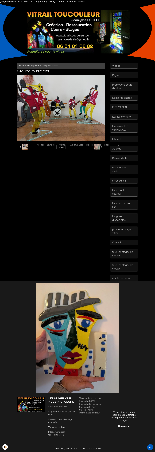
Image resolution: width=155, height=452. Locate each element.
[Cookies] (5, 447)
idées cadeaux (93, 145)
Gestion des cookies (92, 448)
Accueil (40, 145)
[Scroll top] (150, 447)
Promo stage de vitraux (89, 413)
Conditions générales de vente (67, 448)
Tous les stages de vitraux (90, 398)
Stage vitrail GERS (87, 401)
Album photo (76, 145)
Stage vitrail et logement (90, 404)
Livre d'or (51, 145)
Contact (63, 145)
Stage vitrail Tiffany (87, 407)
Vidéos (107, 145)
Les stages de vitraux (57, 407)
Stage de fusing (86, 410)
